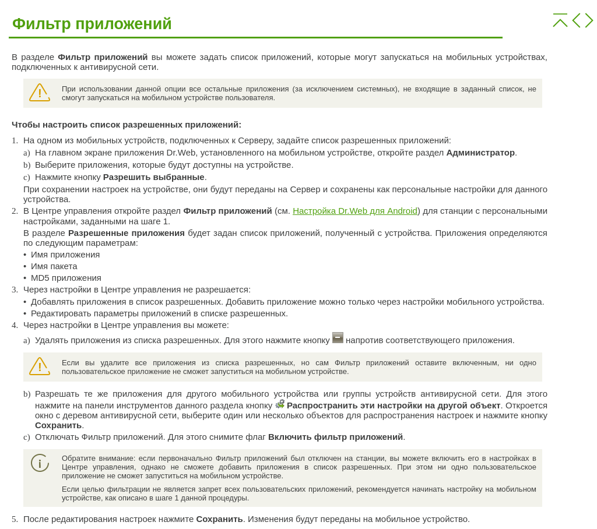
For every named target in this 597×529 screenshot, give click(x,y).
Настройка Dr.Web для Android (355, 211)
